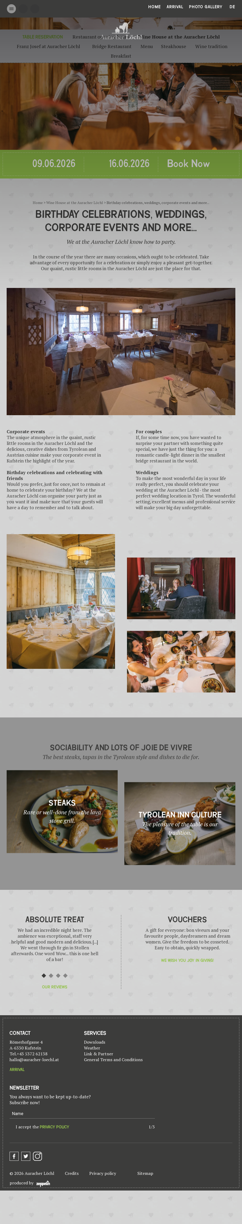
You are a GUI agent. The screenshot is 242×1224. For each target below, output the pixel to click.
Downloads (94, 1042)
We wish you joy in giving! (187, 960)
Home (154, 7)
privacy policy (54, 1127)
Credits (72, 1173)
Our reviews (54, 987)
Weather (92, 1048)
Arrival (175, 7)
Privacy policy (102, 1173)
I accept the (42, 1127)
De (232, 7)
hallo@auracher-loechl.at (34, 1059)
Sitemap (145, 1173)
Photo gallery (206, 7)
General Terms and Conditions (113, 1059)
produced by (30, 1183)
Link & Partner (98, 1054)
